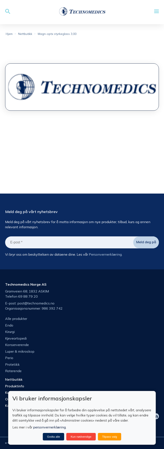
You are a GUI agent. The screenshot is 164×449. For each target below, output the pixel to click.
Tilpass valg (109, 436)
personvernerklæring (49, 427)
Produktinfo (14, 386)
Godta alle (53, 436)
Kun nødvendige (81, 436)
